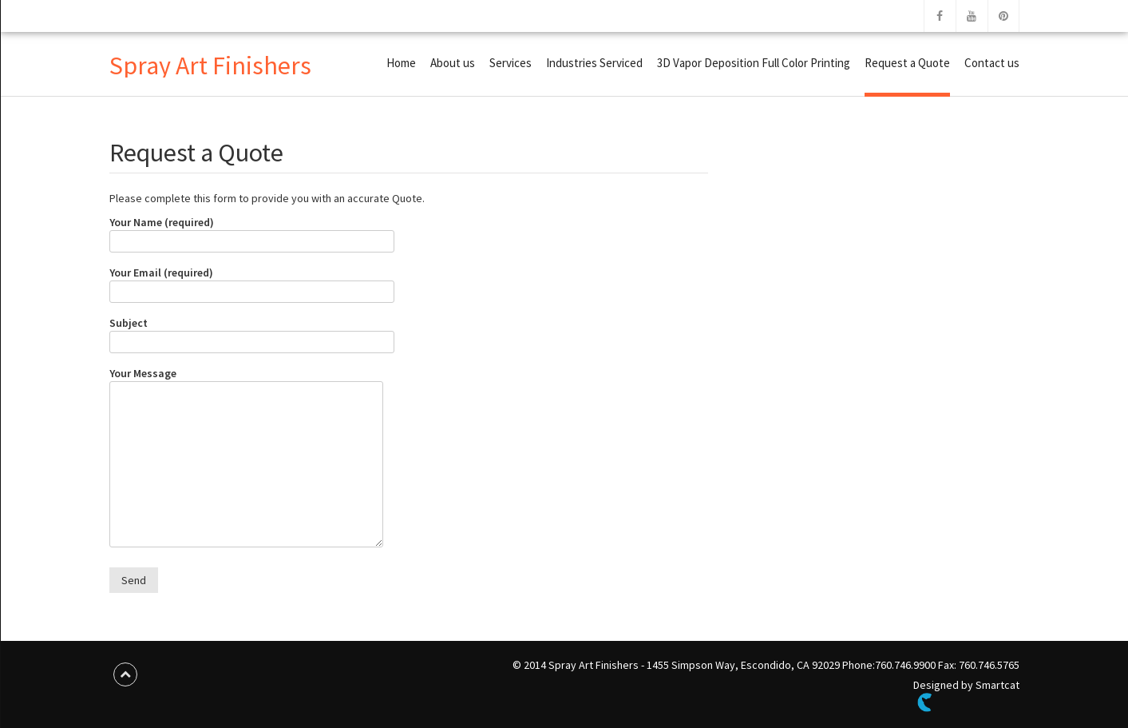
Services (510, 62)
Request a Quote (907, 62)
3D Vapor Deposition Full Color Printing (753, 62)
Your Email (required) (251, 282)
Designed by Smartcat (966, 695)
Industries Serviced (594, 62)
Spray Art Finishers (210, 66)
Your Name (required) (251, 232)
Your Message (246, 458)
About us (452, 62)
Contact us (991, 62)
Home (401, 62)
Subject (251, 332)
